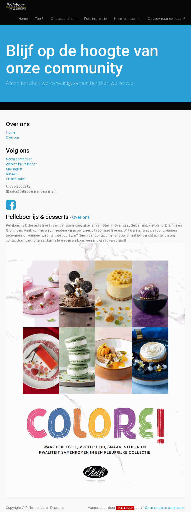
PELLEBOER (125, 508)
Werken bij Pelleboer (21, 164)
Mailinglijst (14, 169)
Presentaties (15, 179)
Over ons (13, 137)
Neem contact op (19, 159)
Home (10, 132)
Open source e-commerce (164, 508)
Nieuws (11, 174)
